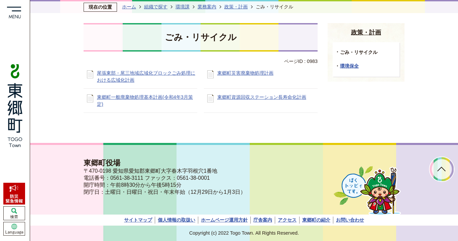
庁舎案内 (262, 220)
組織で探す (155, 6)
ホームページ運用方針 (224, 220)
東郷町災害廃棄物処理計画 (245, 73)
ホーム (129, 6)
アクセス (287, 220)
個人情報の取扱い (176, 220)
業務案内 (207, 6)
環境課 (183, 6)
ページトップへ (442, 169)
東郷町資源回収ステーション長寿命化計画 (261, 97)
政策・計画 (236, 6)
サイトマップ (138, 220)
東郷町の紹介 (316, 220)
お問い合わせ (350, 220)
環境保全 (349, 66)
